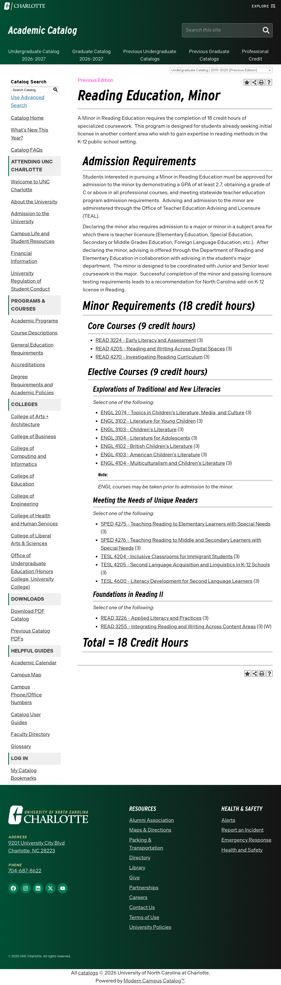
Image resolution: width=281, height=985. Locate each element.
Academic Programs (34, 321)
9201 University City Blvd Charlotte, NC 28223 (36, 847)
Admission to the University (30, 217)
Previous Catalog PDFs (30, 635)
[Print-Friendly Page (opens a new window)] (261, 82)
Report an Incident (242, 830)
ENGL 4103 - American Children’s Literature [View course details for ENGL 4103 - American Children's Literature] (150, 455)
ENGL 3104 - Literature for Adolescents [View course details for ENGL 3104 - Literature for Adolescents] (145, 438)
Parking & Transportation (146, 844)
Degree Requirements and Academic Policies (32, 384)
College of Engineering (25, 500)
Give (134, 878)
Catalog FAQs (27, 150)
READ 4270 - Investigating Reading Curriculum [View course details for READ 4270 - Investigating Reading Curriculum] (149, 357)
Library (137, 868)
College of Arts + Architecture (30, 420)
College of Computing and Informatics (28, 456)
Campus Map (26, 675)
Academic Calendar (34, 663)
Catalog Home (27, 118)
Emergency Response (246, 840)
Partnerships (143, 888)
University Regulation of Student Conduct (30, 281)
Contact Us (142, 907)
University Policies (150, 927)
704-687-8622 (24, 871)
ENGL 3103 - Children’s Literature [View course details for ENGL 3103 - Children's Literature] (139, 429)
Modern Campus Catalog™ (154, 981)
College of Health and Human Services (34, 520)
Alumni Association (151, 820)
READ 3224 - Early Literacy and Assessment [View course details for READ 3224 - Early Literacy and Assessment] (146, 340)
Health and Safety (242, 850)
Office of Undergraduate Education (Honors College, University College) (32, 571)
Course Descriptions (34, 333)
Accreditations (28, 365)
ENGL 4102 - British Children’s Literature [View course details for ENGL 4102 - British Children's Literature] (147, 446)
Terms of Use (144, 917)
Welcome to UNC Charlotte (30, 186)
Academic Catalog (42, 30)
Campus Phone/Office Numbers (26, 694)
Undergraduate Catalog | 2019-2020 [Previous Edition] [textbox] (214, 70)
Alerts (228, 820)
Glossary (21, 746)
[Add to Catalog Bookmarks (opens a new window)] (247, 82)
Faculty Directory (30, 734)
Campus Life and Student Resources (32, 237)
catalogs (88, 973)
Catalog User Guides (26, 718)
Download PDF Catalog (28, 615)
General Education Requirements (32, 349)
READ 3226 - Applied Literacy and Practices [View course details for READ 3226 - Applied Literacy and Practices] (151, 618)
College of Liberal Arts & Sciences (31, 540)
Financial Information (24, 257)
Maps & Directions (150, 830)
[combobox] (221, 70)
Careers (138, 897)
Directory (139, 858)
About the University (34, 202)
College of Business (33, 436)
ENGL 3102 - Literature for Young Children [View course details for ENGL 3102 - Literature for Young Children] (148, 421)
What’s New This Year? (29, 134)
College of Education (22, 480)
